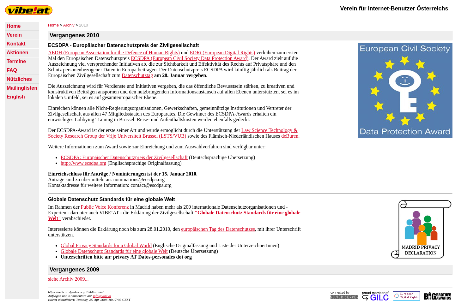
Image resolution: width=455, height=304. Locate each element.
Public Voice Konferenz (105, 207)
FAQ (12, 70)
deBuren (289, 136)
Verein (14, 35)
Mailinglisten (22, 88)
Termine (16, 61)
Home (14, 26)
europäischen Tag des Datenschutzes (218, 229)
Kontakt (16, 43)
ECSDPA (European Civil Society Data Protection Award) (189, 58)
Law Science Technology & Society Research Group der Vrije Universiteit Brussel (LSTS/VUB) (173, 133)
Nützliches (19, 79)
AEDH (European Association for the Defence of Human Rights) (114, 52)
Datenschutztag (137, 75)
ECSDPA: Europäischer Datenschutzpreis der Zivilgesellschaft (124, 157)
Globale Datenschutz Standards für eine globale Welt (114, 251)
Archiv (69, 25)
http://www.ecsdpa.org (83, 163)
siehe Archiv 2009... (68, 279)
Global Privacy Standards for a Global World (106, 245)
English (16, 96)
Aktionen (17, 52)
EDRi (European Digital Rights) (222, 52)
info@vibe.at (102, 296)
